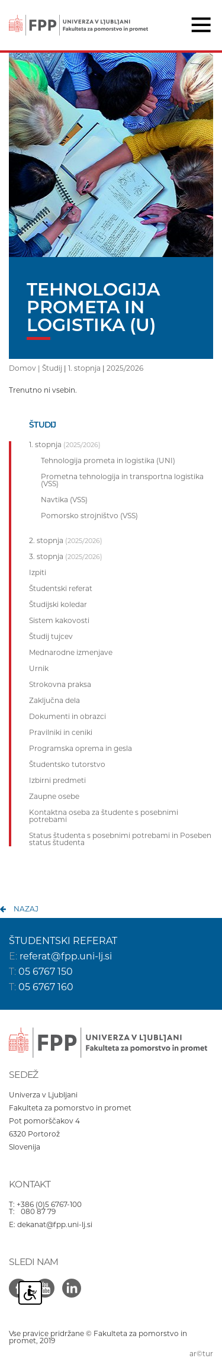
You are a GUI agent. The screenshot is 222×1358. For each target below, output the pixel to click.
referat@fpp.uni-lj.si (66, 956)
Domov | (25, 368)
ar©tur (201, 1353)
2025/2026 (125, 368)
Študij (52, 368)
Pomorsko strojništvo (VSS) (89, 515)
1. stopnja (84, 368)
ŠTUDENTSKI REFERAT (63, 940)
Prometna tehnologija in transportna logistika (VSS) (122, 480)
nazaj (26, 908)
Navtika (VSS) (64, 499)
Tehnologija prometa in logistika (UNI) (108, 460)
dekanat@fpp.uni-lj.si (54, 1224)
